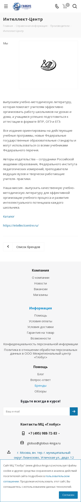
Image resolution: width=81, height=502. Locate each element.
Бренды (40, 385)
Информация (40, 308)
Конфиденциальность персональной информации (40, 344)
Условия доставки (40, 327)
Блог (40, 374)
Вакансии (40, 289)
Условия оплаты (40, 321)
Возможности (40, 338)
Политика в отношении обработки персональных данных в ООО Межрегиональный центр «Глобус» (40, 353)
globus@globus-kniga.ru (44, 443)
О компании (40, 277)
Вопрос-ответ (40, 380)
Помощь (40, 315)
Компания (40, 270)
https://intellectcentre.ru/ (21, 225)
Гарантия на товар (40, 332)
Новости (40, 283)
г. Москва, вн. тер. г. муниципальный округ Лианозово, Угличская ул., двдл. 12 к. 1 (44, 457)
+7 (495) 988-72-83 (42, 433)
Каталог (9, 216)
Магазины (40, 295)
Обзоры (40, 391)
